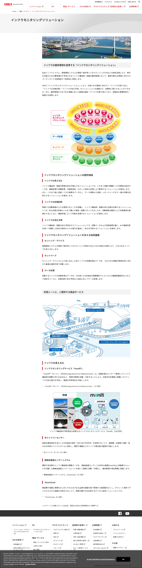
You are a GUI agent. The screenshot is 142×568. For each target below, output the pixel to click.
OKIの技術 (85, 6)
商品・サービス (69, 6)
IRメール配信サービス (80, 549)
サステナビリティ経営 (61, 529)
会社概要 (97, 529)
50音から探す (38, 546)
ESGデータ (58, 544)
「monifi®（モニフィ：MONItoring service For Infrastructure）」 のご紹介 (72, 386)
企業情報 (134, 6)
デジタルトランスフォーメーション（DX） (41, 530)
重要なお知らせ (118, 537)
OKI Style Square (100, 548)
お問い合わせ (132, 2)
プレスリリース (119, 529)
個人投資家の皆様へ (81, 540)
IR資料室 (77, 533)
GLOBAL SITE (119, 2)
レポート (57, 548)
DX (52, 6)
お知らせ (115, 525)
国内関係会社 (99, 544)
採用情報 (98, 2)
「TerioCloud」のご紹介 (53, 497)
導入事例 (36, 550)
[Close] (138, 558)
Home (14, 11)
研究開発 (17, 544)
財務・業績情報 (79, 529)
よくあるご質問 (79, 544)
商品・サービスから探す (41, 542)
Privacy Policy (31, 564)
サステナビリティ (101, 6)
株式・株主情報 (79, 537)
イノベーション (36, 6)
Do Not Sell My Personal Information (100, 559)
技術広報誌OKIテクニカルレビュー (21, 549)
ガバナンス (57, 540)
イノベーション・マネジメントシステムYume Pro (21, 531)
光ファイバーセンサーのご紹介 (55, 452)
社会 (55, 537)
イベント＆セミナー (119, 533)
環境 (55, 533)
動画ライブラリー (120, 548)
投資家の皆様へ (117, 6)
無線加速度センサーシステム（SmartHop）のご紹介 (64, 474)
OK (123, 559)
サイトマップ (108, 2)
